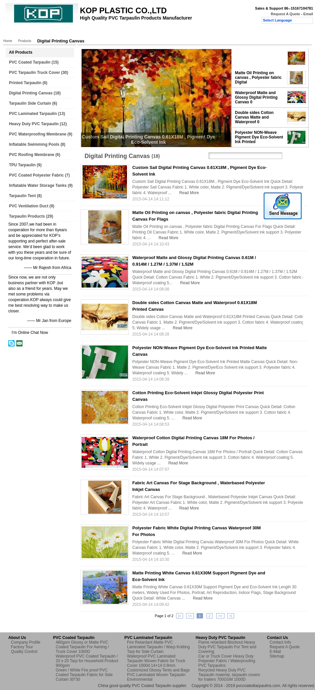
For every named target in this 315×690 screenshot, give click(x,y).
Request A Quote (285, 14)
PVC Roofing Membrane (31, 154)
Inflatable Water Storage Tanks (38, 185)
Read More (189, 192)
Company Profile (25, 642)
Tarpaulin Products (27, 216)
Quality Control (129, 32)
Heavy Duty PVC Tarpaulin (34, 124)
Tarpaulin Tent (22, 195)
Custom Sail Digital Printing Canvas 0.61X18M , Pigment (259, 58)
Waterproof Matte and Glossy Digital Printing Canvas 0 (256, 97)
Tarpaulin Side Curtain (30, 103)
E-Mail (275, 651)
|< (179, 616)
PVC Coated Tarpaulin (29, 62)
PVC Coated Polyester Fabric (36, 175)
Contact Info (280, 642)
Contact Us (162, 32)
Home (16, 32)
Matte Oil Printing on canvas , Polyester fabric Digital (258, 77)
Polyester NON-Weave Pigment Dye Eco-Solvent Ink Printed (259, 137)
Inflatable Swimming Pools (34, 144)
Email (308, 14)
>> (220, 616)
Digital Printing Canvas (30, 93)
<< (190, 616)
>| (230, 616)
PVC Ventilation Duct (28, 206)
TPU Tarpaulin (22, 165)
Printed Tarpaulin (25, 82)
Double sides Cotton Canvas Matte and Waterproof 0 (254, 117)
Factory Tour (95, 32)
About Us (65, 32)
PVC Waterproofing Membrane (37, 134)
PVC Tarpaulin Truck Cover (34, 72)
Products (39, 32)
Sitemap (277, 656)
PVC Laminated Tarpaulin (33, 113)
